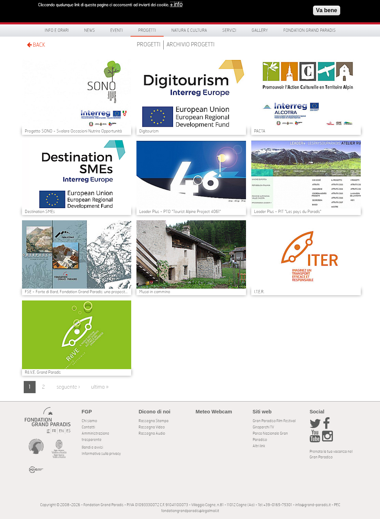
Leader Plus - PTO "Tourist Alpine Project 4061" (180, 211)
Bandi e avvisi (92, 447)
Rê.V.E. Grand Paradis (43, 372)
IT (48, 431)
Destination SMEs (40, 211)
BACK (36, 45)
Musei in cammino (154, 292)
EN (61, 431)
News (89, 30)
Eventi (116, 30)
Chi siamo (89, 421)
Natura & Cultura (189, 30)
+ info (176, 3)
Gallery (260, 30)
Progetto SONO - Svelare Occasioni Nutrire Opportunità (73, 131)
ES (68, 431)
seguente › (68, 387)
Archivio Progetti (190, 44)
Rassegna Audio (152, 433)
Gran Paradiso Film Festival (274, 421)
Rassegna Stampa (154, 421)
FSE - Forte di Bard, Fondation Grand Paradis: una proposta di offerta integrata (77, 292)
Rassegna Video (152, 427)
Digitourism (149, 131)
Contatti (88, 427)
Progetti (147, 30)
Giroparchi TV (263, 427)
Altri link (259, 446)
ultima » (100, 387)
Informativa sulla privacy (101, 454)
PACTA (259, 131)
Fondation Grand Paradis (309, 30)
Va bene (326, 9)
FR (54, 431)
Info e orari (57, 30)
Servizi (229, 30)
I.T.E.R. (259, 292)
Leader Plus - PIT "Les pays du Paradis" (287, 211)
